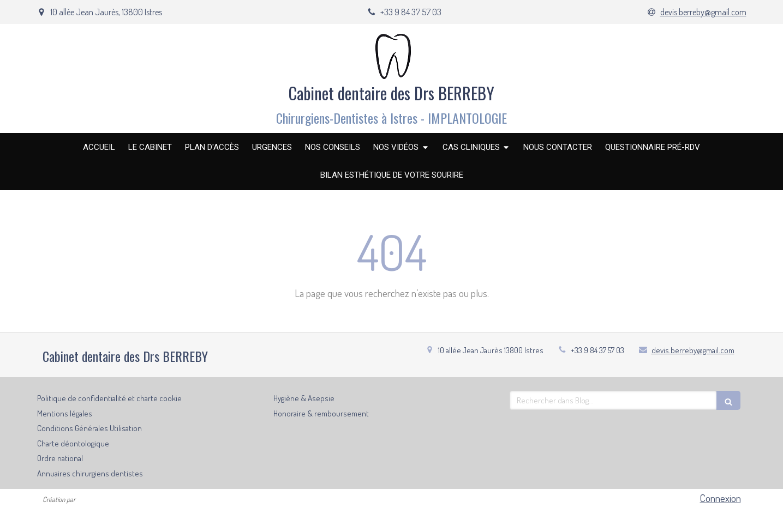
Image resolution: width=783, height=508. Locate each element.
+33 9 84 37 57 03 (597, 350)
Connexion (720, 498)
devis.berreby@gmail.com (692, 350)
